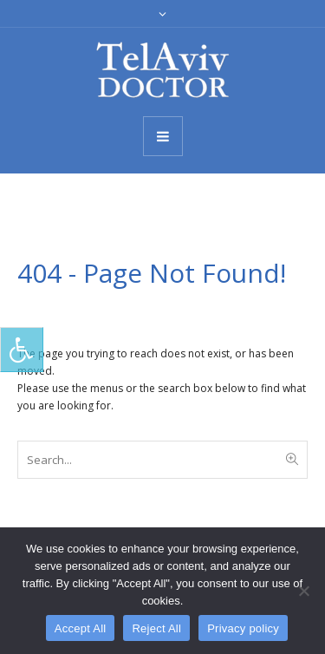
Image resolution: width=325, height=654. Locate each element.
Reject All (156, 628)
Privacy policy (243, 628)
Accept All (81, 628)
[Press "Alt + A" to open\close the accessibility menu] (21, 349)
